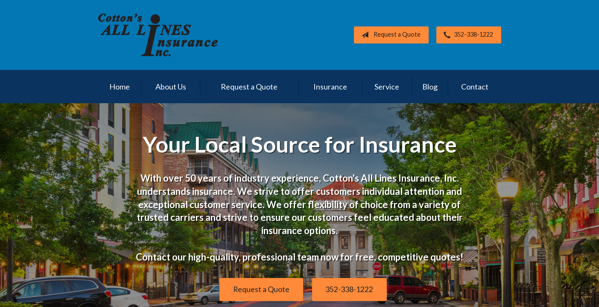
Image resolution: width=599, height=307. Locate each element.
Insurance (330, 86)
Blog (430, 86)
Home (119, 86)
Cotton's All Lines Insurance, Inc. (158, 35)
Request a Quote (389, 35)
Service (386, 86)
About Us (170, 86)
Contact (474, 86)
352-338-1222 (466, 35)
